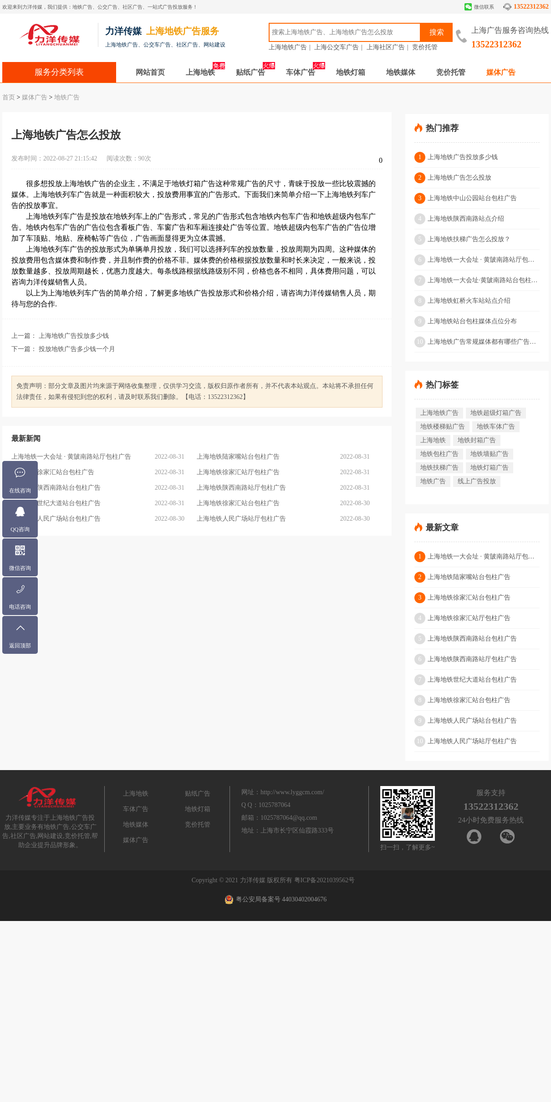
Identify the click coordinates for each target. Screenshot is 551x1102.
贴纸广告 (250, 72)
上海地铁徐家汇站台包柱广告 (52, 472)
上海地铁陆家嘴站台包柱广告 (238, 456)
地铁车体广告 (496, 426)
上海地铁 (200, 72)
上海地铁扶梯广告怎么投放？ (462, 239)
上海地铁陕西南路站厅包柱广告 (241, 487)
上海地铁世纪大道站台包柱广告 (56, 503)
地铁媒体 (400, 72)
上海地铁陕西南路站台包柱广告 (56, 487)
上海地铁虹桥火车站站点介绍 (462, 300)
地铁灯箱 (350, 72)
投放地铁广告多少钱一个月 (77, 349)
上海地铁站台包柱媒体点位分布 (465, 321)
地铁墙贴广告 (489, 453)
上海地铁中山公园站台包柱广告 (465, 198)
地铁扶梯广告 (439, 467)
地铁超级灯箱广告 (495, 412)
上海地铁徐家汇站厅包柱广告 (238, 472)
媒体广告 (500, 72)
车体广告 (300, 72)
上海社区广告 (386, 47)
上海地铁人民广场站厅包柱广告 (241, 518)
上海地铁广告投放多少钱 (74, 335)
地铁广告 (67, 97)
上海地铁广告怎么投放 (452, 177)
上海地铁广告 (288, 47)
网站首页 (150, 72)
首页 (8, 97)
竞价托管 (425, 47)
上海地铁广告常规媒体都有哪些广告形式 (477, 341)
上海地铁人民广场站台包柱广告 (56, 518)
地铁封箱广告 (477, 440)
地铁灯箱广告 (489, 467)
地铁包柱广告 (439, 453)
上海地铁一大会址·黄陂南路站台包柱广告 (477, 280)
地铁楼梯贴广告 (442, 426)
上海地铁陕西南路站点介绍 (459, 218)
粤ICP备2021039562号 (324, 880)
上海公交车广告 (336, 47)
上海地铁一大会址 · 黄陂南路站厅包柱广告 (71, 456)
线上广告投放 (477, 481)
